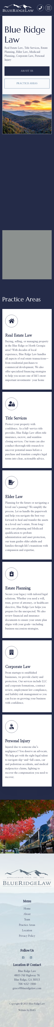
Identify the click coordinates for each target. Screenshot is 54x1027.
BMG (33, 1010)
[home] (18, 8)
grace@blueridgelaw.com (27, 988)
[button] (48, 8)
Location (27, 930)
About (27, 914)
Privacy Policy (27, 936)
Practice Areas (27, 83)
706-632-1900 (27, 984)
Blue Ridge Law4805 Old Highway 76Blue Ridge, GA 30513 (27, 975)
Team (27, 919)
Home (27, 908)
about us (27, 71)
